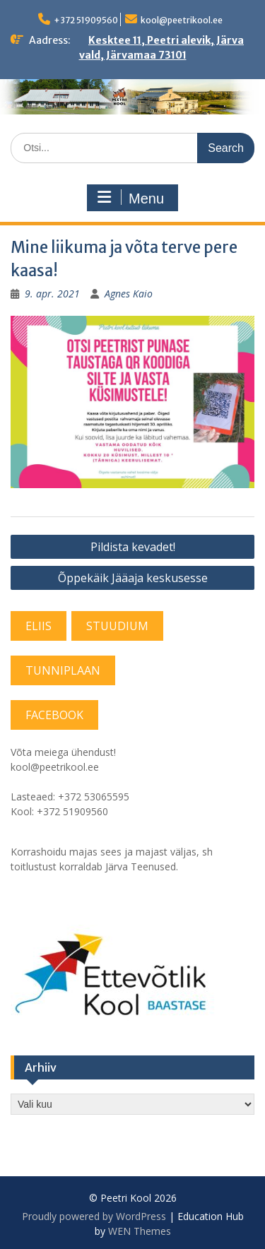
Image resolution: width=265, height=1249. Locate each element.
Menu (131, 197)
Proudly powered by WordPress (94, 1216)
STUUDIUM (117, 626)
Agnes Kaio (129, 293)
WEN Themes (139, 1231)
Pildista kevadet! (132, 547)
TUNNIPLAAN (62, 670)
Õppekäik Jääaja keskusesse (133, 578)
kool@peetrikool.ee (182, 20)
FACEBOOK (54, 715)
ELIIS (38, 626)
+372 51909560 (86, 20)
